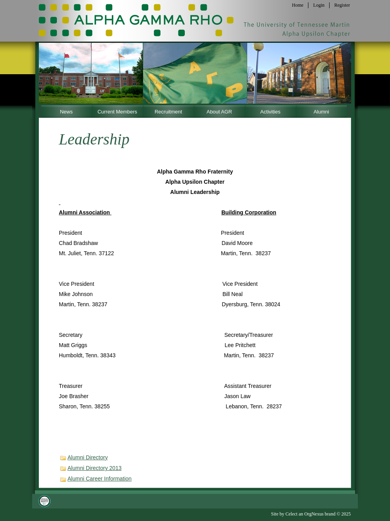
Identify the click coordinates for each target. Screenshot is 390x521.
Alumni (321, 112)
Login (318, 5)
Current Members (117, 112)
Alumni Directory (87, 457)
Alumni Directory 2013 (94, 468)
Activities (270, 112)
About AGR (219, 112)
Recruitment (168, 112)
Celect (291, 514)
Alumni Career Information (99, 478)
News (66, 112)
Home (297, 5)
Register (342, 5)
